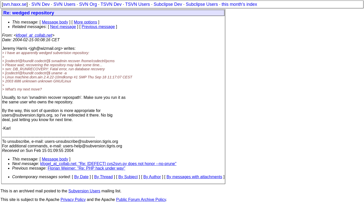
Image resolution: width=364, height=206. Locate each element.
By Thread (103, 177)
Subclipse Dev (168, 4)
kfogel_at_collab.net (34, 35)
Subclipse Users (202, 4)
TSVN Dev (111, 4)
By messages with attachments (194, 177)
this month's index (239, 4)
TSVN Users (137, 4)
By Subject (128, 177)
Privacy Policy (73, 199)
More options (85, 22)
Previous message (98, 27)
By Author (152, 177)
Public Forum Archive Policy (141, 199)
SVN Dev (40, 4)
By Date (81, 177)
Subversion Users (84, 191)
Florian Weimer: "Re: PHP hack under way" (86, 168)
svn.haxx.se (15, 4)
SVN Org (88, 4)
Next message (63, 27)
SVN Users (64, 4)
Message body (55, 22)
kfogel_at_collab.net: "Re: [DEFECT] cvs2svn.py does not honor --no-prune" (108, 164)
